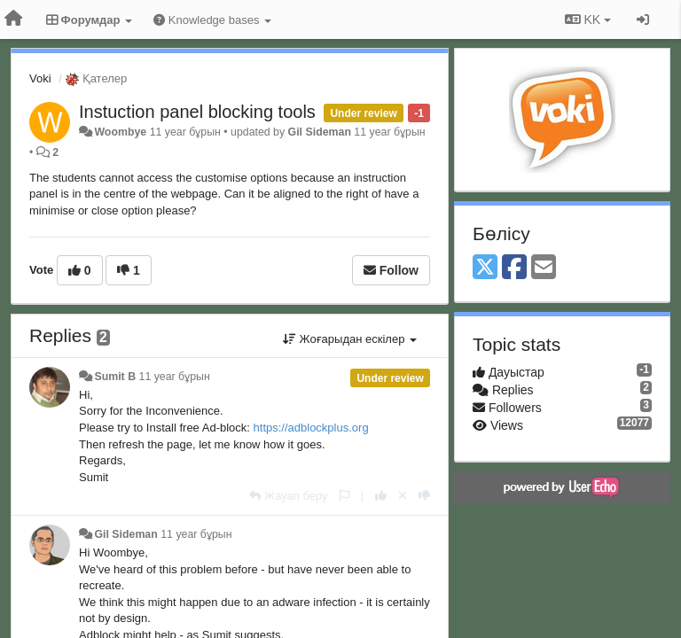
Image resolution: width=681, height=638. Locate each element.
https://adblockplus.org (311, 427)
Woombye (120, 132)
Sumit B (115, 376)
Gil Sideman (319, 132)
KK (588, 19)
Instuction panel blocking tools (197, 111)
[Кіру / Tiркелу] (643, 19)
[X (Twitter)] (485, 268)
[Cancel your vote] (402, 495)
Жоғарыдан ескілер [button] (350, 339)
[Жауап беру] (288, 495)
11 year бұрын (174, 376)
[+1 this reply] (381, 495)
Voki (40, 78)
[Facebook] (514, 268)
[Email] (543, 268)
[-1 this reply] (424, 495)
